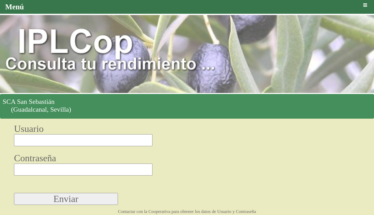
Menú (187, 7)
